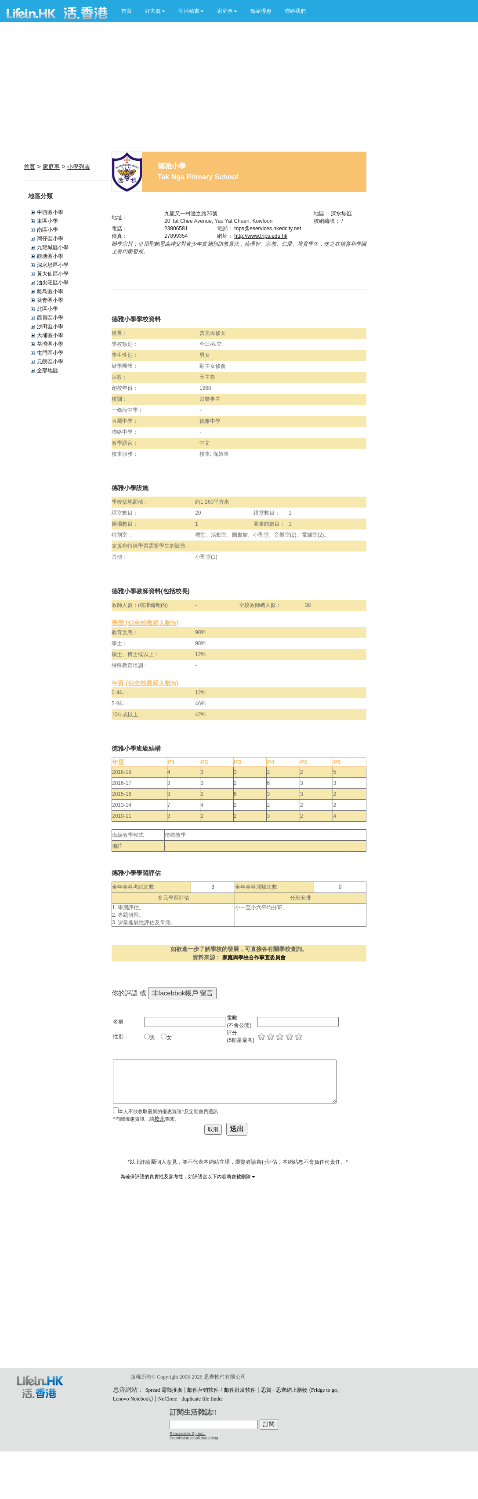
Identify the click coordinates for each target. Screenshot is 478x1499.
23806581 (176, 228)
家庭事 (51, 166)
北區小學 (47, 309)
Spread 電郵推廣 (163, 1390)
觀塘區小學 (50, 256)
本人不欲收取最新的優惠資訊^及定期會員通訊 (168, 1111)
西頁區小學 (50, 318)
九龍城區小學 (53, 247)
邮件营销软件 (203, 1390)
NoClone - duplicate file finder (190, 1399)
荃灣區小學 (50, 344)
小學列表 (78, 166)
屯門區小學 (50, 353)
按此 (159, 1119)
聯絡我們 (295, 11)
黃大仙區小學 (53, 274)
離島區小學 (50, 291)
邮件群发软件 (240, 1390)
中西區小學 (50, 212)
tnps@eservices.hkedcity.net (267, 228)
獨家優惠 (261, 11)
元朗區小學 (50, 362)
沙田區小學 (50, 326)
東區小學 (47, 221)
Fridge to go (324, 1390)
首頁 (126, 11)
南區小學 (47, 230)
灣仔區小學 (50, 239)
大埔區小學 (50, 335)
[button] (155, 11)
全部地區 (47, 370)
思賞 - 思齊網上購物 (284, 1390)
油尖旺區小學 (53, 282)
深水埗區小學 (53, 265)
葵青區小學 (50, 300)
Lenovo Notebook (132, 1399)
